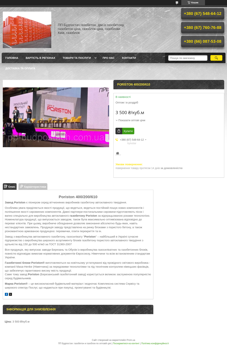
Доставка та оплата (20, 68)
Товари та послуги (77, 57)
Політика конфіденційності (155, 343)
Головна (11, 57)
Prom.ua (131, 340)
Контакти (129, 57)
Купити (128, 131)
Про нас (109, 57)
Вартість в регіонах (40, 57)
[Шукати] (216, 58)
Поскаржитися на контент (126, 343)
